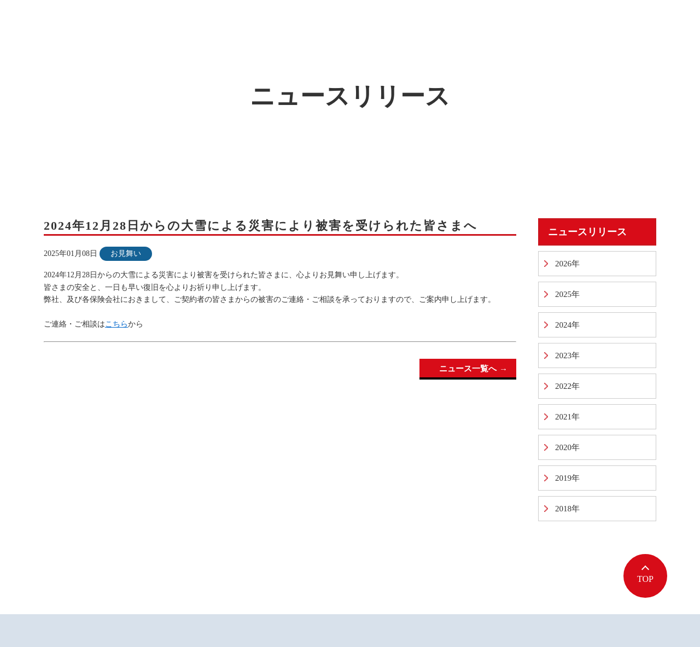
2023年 (567, 355)
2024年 (567, 324)
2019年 (567, 478)
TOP (645, 579)
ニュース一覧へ (468, 368)
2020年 (567, 447)
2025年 (567, 294)
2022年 (567, 386)
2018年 (567, 508)
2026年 (567, 263)
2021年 (567, 416)
